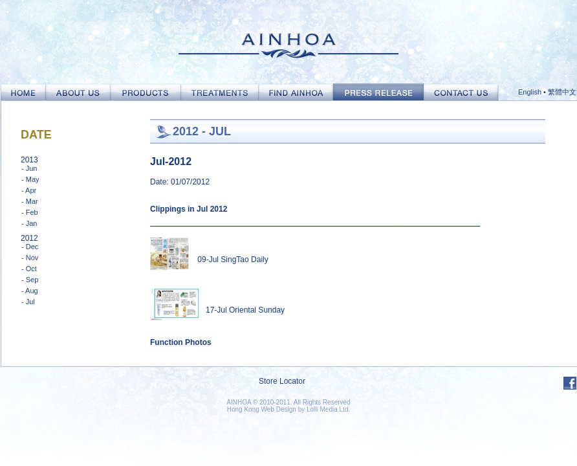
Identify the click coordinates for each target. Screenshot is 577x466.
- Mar (29, 201)
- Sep (29, 279)
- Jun (29, 168)
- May (30, 179)
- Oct (29, 268)
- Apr (28, 190)
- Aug (29, 290)
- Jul (28, 301)
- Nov (29, 257)
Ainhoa (288, 41)
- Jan (29, 223)
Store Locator (282, 381)
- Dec (29, 246)
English (529, 92)
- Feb (29, 212)
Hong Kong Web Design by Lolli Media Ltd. (288, 409)
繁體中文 (562, 92)
